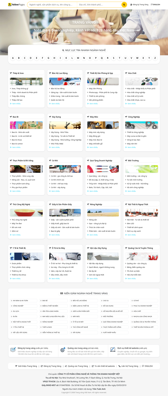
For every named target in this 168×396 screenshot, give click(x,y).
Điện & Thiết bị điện (50, 306)
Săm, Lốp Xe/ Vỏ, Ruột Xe (61, 271)
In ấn (15, 316)
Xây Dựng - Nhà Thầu (59, 132)
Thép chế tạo (17, 100)
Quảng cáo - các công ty (137, 263)
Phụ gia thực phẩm (19, 187)
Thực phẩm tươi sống (20, 183)
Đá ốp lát (92, 271)
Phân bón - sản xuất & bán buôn (102, 231)
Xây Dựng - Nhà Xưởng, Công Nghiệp (66, 140)
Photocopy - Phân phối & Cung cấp (103, 92)
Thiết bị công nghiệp (135, 132)
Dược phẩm (16, 263)
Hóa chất (132, 73)
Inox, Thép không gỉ (20, 88)
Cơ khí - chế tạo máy (59, 183)
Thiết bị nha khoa (19, 275)
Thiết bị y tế (16, 271)
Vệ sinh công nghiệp (135, 187)
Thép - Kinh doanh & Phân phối (24, 92)
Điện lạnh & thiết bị (81, 306)
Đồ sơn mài (16, 227)
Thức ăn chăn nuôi (96, 227)
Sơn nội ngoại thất (96, 275)
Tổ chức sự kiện (133, 271)
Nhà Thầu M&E (57, 143)
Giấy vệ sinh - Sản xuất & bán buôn (65, 227)
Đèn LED (130, 223)
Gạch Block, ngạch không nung (102, 267)
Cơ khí (55, 160)
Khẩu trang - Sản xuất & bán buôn (65, 96)
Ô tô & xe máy (58, 248)
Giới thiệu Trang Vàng (27, 366)
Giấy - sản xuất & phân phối (62, 220)
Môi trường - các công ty (137, 176)
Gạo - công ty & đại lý (97, 223)
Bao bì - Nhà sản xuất (20, 132)
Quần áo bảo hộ (57, 100)
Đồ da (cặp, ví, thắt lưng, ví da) (101, 180)
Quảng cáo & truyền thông (140, 248)
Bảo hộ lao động (60, 73)
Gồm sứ (15, 231)
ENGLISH (155, 4)
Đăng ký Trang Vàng (139, 4)
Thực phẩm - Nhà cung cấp (23, 176)
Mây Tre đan (17, 223)
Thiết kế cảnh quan (135, 227)
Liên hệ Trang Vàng (129, 366)
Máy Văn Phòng (95, 88)
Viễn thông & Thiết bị (51, 332)
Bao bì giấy (55, 231)
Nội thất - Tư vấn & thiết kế (138, 220)
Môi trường (133, 160)
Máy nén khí (132, 143)
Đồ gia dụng (108, 306)
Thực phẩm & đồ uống (23, 160)
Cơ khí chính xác (57, 180)
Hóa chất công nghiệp (136, 92)
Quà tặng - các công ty (98, 176)
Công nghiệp (134, 117)
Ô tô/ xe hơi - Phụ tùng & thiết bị (64, 263)
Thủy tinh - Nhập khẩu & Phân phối (103, 183)
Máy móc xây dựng (97, 132)
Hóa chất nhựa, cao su (136, 100)
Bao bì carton (17, 143)
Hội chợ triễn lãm (134, 275)
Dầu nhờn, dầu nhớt (59, 275)
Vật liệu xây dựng (98, 248)
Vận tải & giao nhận (50, 311)
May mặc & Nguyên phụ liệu (53, 316)
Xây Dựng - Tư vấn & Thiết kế (63, 136)
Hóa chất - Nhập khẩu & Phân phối (141, 88)
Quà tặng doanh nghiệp (101, 160)
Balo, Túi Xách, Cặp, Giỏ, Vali (100, 187)
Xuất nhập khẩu (109, 332)
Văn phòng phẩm (96, 100)
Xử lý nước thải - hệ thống (137, 183)
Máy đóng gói (94, 136)
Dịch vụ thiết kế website (132, 348)
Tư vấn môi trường (134, 180)
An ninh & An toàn (20, 300)
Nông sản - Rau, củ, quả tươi (23, 180)
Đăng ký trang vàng (33, 348)
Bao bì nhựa (17, 140)
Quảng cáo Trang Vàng (78, 366)
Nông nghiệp (96, 204)
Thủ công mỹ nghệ (21, 204)
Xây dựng (56, 117)
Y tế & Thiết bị (19, 248)
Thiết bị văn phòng (96, 96)
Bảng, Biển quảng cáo (136, 267)
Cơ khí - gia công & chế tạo (62, 176)
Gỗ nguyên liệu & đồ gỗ (113, 311)
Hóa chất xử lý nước (135, 96)
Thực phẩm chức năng (21, 267)
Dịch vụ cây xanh (134, 231)
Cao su (106, 300)
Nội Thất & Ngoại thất (138, 204)
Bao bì (15, 117)
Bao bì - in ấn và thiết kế (21, 136)
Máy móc (94, 117)
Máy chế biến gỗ (95, 143)
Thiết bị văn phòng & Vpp (101, 73)
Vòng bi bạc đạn (133, 140)
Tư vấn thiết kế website (105, 366)
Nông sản (93, 220)
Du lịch (16, 311)
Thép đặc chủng (18, 96)
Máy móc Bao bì (95, 140)
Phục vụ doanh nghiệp (143, 306)
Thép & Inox (18, 73)
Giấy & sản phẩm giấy (62, 204)
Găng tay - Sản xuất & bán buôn (64, 92)
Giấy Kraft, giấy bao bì (60, 223)
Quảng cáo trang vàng (83, 348)
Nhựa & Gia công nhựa (143, 316)
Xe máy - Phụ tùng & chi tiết (62, 267)
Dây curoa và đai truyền (136, 136)
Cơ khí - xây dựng (58, 187)
